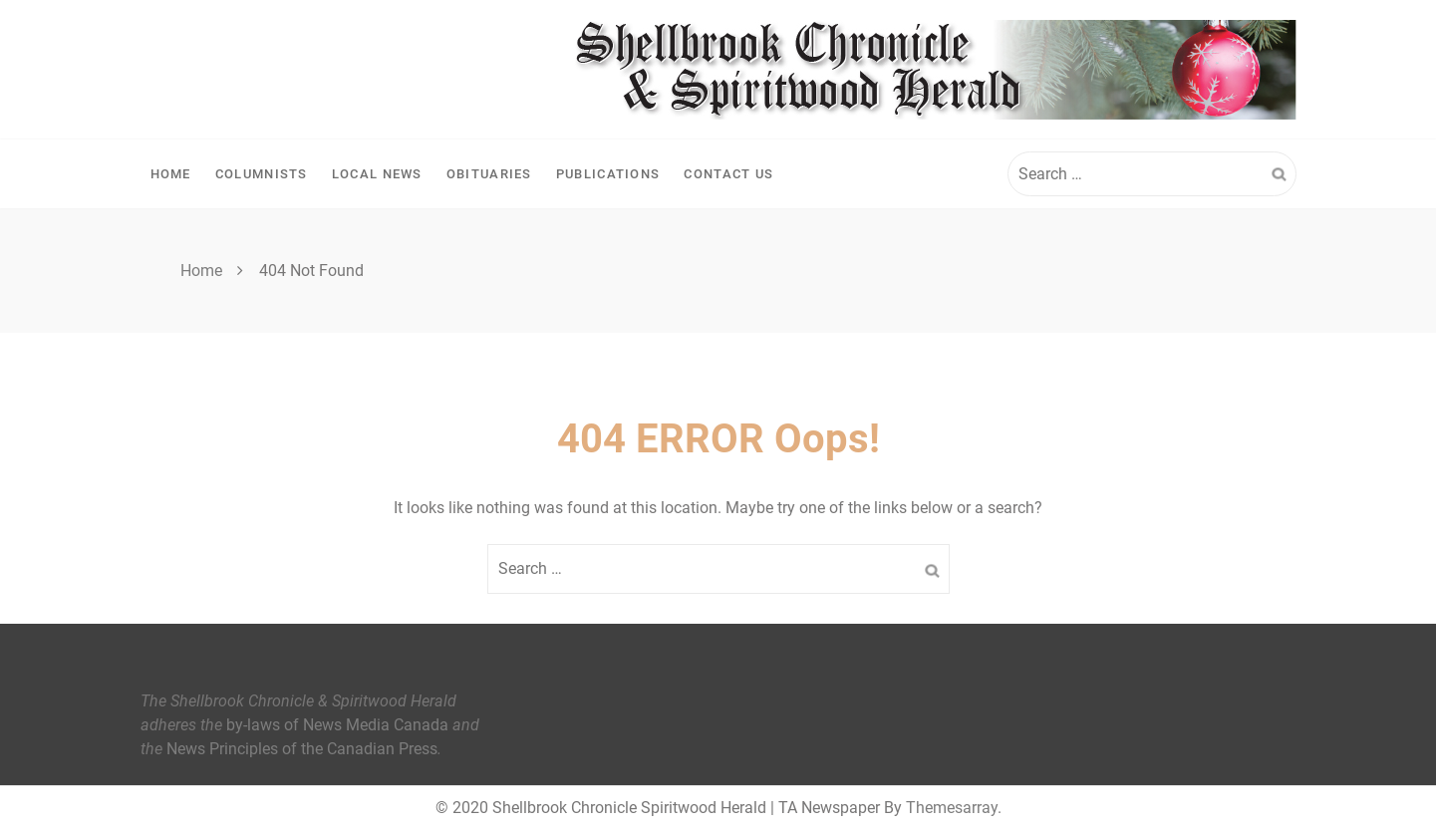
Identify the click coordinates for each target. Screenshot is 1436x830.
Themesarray (952, 807)
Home (170, 173)
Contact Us (728, 173)
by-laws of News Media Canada (337, 724)
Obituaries (489, 173)
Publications (608, 173)
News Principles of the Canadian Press (301, 748)
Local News (377, 173)
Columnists (261, 173)
